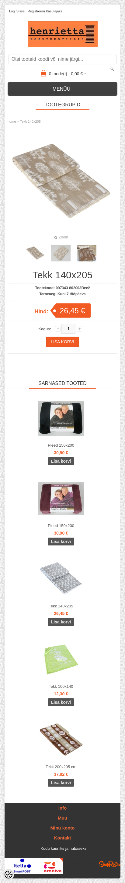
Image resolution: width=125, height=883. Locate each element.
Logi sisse (17, 11)
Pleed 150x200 (61, 445)
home (12, 121)
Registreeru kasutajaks (45, 11)
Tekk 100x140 (61, 686)
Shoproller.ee (109, 864)
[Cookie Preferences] (8, 874)
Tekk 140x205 (30, 121)
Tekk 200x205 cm (61, 767)
